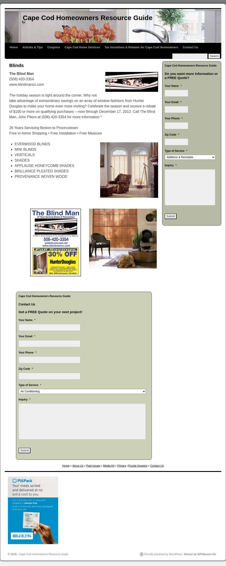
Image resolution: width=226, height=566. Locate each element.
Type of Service (29, 385)
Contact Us (190, 47)
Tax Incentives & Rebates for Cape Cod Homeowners (141, 47)
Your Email (26, 336)
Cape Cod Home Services (82, 47)
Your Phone (27, 352)
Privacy (121, 465)
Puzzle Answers (138, 465)
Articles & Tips (32, 47)
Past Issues (93, 465)
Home (14, 47)
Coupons (53, 47)
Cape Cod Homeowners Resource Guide (87, 17)
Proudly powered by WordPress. (163, 554)
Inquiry (24, 399)
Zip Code (25, 368)
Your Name (26, 320)
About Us (77, 465)
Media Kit (108, 465)
